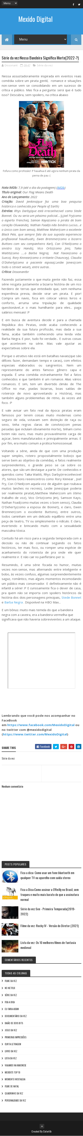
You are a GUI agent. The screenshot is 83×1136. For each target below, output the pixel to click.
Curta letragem (13, 1044)
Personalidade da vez (15, 1100)
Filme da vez (11, 981)
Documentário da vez (16, 1016)
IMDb (61, 187)
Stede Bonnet (71, 598)
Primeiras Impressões (15, 1037)
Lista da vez (11, 1058)
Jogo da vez (11, 1030)
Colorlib (47, 1131)
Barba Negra (13, 602)
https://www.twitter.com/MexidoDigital (35, 734)
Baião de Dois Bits (14, 1023)
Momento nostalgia (15, 1079)
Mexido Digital (35, 19)
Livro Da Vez (11, 1051)
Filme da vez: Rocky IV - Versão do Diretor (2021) (49, 926)
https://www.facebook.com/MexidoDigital (40, 725)
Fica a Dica (10, 1002)
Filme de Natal (12, 1086)
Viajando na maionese (15, 1065)
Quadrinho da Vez (14, 1093)
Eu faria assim (12, 1009)
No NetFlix (10, 988)
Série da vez (45, 65)
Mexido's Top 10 (12, 1072)
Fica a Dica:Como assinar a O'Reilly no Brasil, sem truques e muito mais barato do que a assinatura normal (49, 894)
